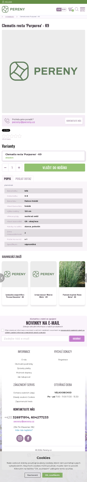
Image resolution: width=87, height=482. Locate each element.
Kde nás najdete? (24, 427)
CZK (59, 9)
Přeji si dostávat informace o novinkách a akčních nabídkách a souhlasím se (44, 329)
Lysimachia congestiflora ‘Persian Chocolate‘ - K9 (15, 293)
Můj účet (8, 2)
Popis (7, 179)
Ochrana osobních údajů (24, 390)
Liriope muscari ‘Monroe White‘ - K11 (43, 293)
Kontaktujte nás (73, 120)
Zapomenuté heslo (23, 399)
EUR (64, 9)
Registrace (63, 357)
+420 (26, 414)
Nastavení (32, 475)
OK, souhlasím (52, 475)
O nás (23, 357)
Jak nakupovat (24, 374)
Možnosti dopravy (24, 370)
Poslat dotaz (23, 179)
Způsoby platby (24, 366)
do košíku (55, 167)
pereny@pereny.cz (23, 122)
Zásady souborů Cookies (24, 394)
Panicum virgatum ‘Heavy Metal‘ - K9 (72, 293)
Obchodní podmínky (24, 361)
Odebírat (77, 336)
